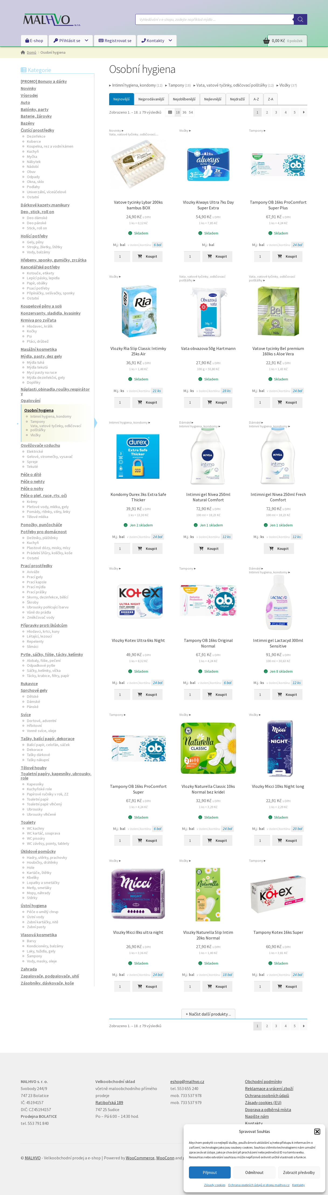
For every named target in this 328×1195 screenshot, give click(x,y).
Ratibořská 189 (109, 1102)
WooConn (165, 1157)
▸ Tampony (178, 85)
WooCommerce (140, 1157)
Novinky (115, 130)
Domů (31, 52)
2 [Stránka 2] (267, 112)
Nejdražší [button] (237, 99)
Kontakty (298, 1185)
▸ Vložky (287, 85)
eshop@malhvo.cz (187, 1081)
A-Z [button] (256, 99)
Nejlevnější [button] (212, 99)
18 (178, 112)
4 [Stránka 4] (285, 112)
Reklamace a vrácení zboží (269, 1088)
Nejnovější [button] (121, 99)
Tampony (256, 130)
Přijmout (210, 1172)
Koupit (151, 256)
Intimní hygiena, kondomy (128, 422)
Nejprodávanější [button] (151, 99)
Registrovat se (115, 40)
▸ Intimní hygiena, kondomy (136, 85)
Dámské (185, 422)
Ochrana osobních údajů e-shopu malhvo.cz (258, 1185)
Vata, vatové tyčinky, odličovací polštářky (132, 136)
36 (184, 112)
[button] (317, 1131)
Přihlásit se (66, 40)
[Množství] (122, 256)
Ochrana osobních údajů (267, 1095)
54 (191, 112)
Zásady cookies (214, 1185)
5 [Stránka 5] (295, 112)
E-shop (34, 40)
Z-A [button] (270, 99)
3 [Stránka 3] (276, 112)
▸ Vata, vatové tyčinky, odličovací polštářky (234, 85)
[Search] (300, 19)
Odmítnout (254, 1172)
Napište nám (257, 1116)
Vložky (183, 130)
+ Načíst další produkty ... (208, 1014)
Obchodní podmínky (263, 1081)
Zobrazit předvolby (299, 1172)
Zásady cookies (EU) (263, 1102)
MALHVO (33, 1157)
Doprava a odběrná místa (268, 1109)
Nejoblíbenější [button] (184, 99)
